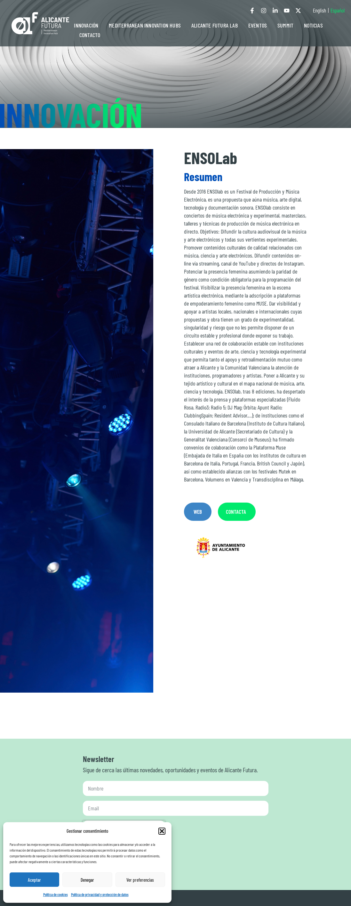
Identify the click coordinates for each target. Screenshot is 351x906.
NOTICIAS (313, 25)
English (319, 10)
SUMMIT (285, 25)
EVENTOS (257, 25)
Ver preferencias (140, 880)
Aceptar (34, 880)
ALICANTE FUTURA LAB (214, 25)
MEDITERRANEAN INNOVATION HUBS (145, 25)
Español (338, 10)
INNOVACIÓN (86, 25)
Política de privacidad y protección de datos (100, 894)
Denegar (87, 880)
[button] (162, 831)
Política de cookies (55, 894)
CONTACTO (89, 34)
